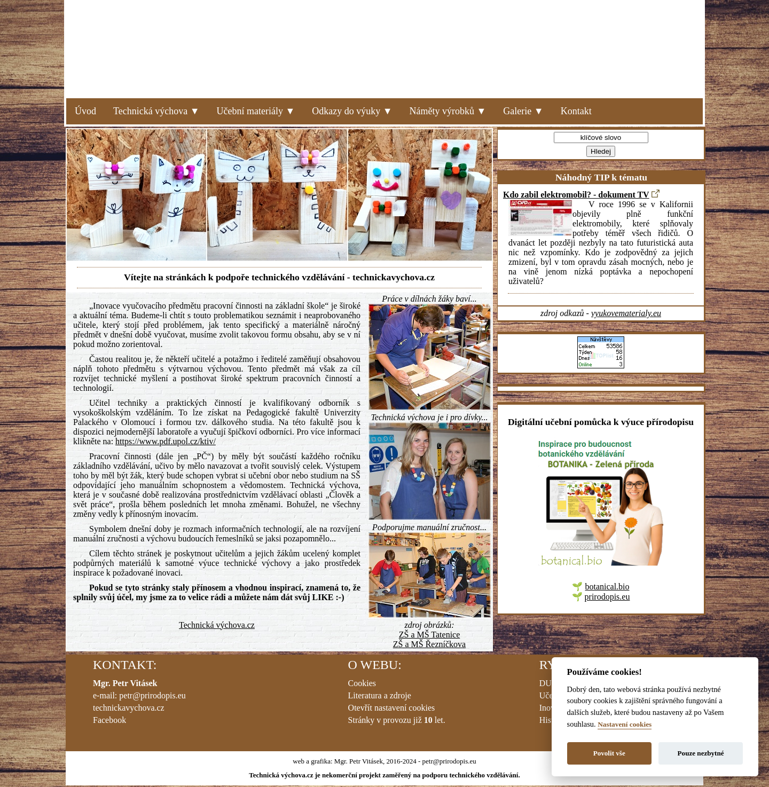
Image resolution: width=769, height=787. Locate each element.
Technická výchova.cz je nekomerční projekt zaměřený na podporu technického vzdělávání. (384, 775)
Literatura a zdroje (379, 695)
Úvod (85, 111)
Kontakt (576, 111)
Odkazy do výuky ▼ (352, 111)
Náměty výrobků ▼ (448, 111)
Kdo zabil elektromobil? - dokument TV (576, 194)
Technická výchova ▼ (156, 111)
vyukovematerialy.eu (626, 313)
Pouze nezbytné (701, 753)
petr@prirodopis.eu (152, 695)
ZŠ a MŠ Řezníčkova (429, 644)
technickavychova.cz (128, 707)
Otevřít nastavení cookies (391, 707)
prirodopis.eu (607, 596)
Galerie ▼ (523, 111)
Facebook (109, 720)
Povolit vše (609, 753)
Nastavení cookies (625, 724)
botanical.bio (607, 586)
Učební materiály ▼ (256, 111)
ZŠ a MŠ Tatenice (429, 634)
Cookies (362, 683)
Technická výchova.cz (217, 624)
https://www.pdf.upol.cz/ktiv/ (165, 441)
